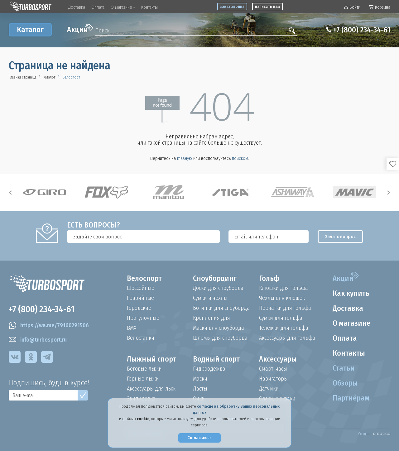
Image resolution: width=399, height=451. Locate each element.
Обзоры (345, 383)
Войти (352, 7)
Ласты (200, 388)
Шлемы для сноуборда (220, 338)
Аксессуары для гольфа (287, 338)
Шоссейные (140, 288)
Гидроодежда (209, 369)
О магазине (123, 7)
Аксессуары (278, 359)
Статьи (344, 368)
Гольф (269, 278)
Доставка (76, 7)
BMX (131, 328)
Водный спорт (216, 359)
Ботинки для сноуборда (221, 308)
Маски (200, 378)
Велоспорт (144, 278)
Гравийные (140, 298)
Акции (80, 29)
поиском (240, 158)
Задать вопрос (340, 236)
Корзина (379, 7)
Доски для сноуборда (218, 288)
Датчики (269, 388)
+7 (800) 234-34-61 (361, 30)
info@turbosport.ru (38, 340)
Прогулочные (143, 318)
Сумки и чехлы (210, 298)
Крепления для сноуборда (211, 318)
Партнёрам (351, 398)
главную (184, 158)
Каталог (30, 29)
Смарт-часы (273, 369)
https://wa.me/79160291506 (49, 325)
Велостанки (140, 338)
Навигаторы (273, 378)
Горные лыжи (143, 378)
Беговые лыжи (144, 369)
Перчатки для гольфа (285, 308)
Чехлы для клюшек (282, 298)
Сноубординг (215, 278)
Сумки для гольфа (280, 318)
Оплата (97, 7)
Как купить (351, 293)
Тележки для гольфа (283, 328)
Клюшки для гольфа (283, 288)
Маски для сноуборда (218, 328)
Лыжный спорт (151, 359)
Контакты (149, 7)
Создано (374, 434)
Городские (139, 308)
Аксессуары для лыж (151, 388)
